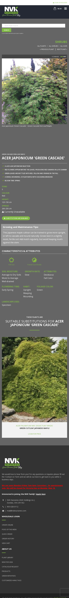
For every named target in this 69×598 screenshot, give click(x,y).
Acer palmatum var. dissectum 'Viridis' (34, 425)
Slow (27, 274)
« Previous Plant (47, 49)
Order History (8, 538)
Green (40, 289)
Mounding (28, 296)
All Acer (63, 46)
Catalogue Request (10, 566)
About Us (7, 549)
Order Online (7, 525)
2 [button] (64, 56)
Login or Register (60, 3)
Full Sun (11, 264)
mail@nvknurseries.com (16, 511)
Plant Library (7, 557)
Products (6, 571)
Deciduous (49, 274)
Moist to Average (10, 278)
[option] (34, 92)
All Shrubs (53, 46)
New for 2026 (7, 562)
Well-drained (8, 281)
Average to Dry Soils (11, 274)
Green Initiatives (9, 576)
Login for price (34, 434)
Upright (27, 289)
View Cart (6, 543)
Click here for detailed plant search (12, 33)
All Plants (41, 46)
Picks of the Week (9, 529)
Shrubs (61, 42)
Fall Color (48, 278)
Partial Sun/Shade (34, 264)
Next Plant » (62, 49)
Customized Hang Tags (11, 580)
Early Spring (7, 289)
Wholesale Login (11, 516)
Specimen (6, 305)
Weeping (27, 293)
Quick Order (7, 534)
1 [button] (61, 56)
